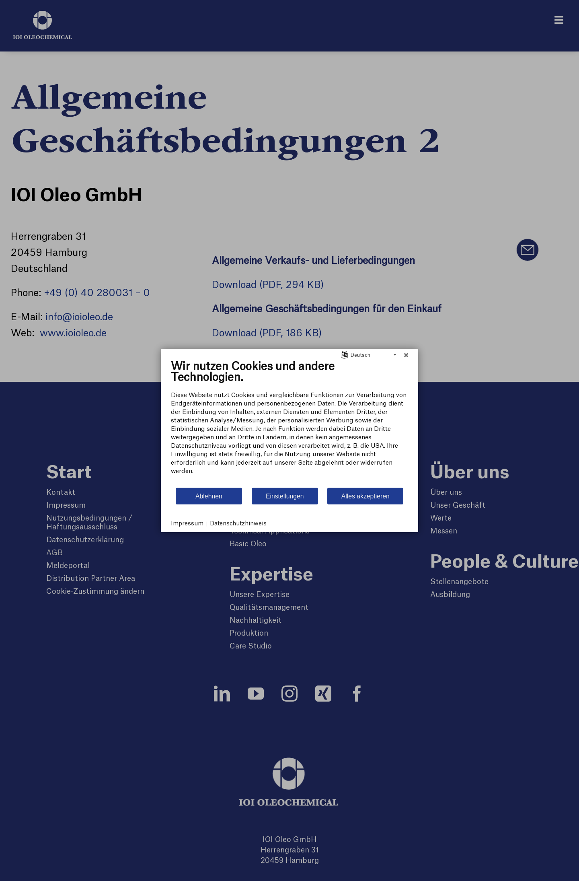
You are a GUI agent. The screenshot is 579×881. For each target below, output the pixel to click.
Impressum (187, 524)
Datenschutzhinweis (238, 524)
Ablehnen (208, 495)
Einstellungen (285, 495)
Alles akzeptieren (365, 495)
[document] (289, 423)
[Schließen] (406, 355)
